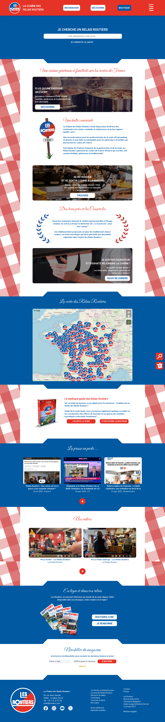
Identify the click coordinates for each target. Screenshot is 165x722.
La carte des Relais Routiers (101, 693)
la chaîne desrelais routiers (33, 7)
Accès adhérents (97, 708)
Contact (126, 689)
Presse (126, 692)
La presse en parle (98, 700)
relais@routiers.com (52, 703)
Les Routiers (128, 697)
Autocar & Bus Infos (131, 699)
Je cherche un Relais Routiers (102, 690)
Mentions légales (130, 712)
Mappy (46, 379)
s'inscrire (107, 661)
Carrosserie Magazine (132, 702)
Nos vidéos (95, 703)
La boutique (95, 698)
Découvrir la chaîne (98, 695)
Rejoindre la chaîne (98, 710)
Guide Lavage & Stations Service (136, 704)
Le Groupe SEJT (129, 707)
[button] (77, 330)
